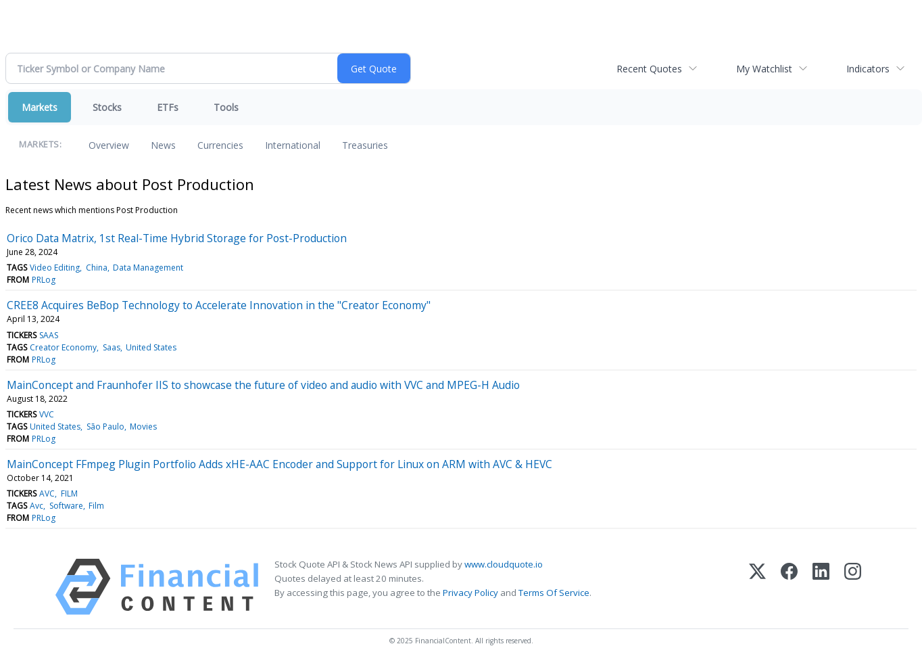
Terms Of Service (553, 592)
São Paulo (105, 426)
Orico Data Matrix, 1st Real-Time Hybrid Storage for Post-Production (177, 238)
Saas (111, 347)
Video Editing (55, 267)
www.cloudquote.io (503, 564)
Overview (109, 145)
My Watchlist (764, 68)
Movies (143, 426)
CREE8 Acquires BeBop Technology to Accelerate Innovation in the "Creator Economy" (219, 305)
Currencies (220, 145)
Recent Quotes (649, 68)
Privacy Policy (470, 592)
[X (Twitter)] (757, 586)
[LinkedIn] (821, 586)
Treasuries (365, 145)
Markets (39, 107)
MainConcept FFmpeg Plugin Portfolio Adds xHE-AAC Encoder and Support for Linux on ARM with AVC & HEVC (279, 464)
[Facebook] (789, 586)
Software (66, 505)
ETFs (167, 107)
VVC (46, 414)
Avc (36, 505)
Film (96, 505)
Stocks (107, 107)
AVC (47, 493)
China (96, 267)
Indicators (868, 68)
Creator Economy (63, 347)
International (292, 145)
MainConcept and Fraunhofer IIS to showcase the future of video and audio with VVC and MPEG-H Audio (263, 384)
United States (151, 347)
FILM (69, 493)
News (163, 145)
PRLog (43, 279)
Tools (226, 107)
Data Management (148, 267)
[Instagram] (853, 586)
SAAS (48, 335)
